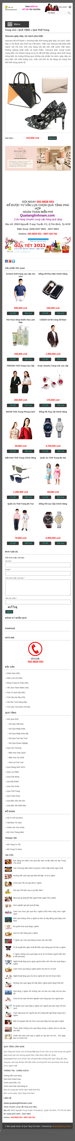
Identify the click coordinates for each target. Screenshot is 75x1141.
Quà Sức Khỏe (12, 786)
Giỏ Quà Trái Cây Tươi (17, 738)
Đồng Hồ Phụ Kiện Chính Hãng (52, 274)
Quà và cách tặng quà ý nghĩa (25, 933)
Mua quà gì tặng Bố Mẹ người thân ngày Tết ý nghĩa (34, 898)
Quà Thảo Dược (12, 796)
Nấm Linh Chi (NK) (13, 678)
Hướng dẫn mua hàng (13, 1076)
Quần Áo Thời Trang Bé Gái (53, 458)
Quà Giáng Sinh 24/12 (15, 767)
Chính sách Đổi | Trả (12, 1083)
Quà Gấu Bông (12, 777)
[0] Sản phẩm (61, 7)
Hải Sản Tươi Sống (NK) (16, 702)
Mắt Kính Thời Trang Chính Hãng (20, 458)
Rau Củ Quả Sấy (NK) (15, 692)
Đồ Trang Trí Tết (12, 844)
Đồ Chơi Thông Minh (14, 832)
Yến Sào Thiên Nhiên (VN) (17, 688)
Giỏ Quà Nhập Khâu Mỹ (18, 733)
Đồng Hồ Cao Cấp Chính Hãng (53, 504)
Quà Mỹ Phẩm (12, 781)
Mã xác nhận (11, 598)
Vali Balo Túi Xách (13, 823)
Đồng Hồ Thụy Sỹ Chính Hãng (53, 412)
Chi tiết (13, 313)
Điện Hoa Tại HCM (16, 757)
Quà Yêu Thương (13, 748)
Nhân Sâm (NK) (12, 673)
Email (8, 569)
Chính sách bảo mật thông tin (15, 1086)
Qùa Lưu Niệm (12, 772)
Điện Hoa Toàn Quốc (17, 753)
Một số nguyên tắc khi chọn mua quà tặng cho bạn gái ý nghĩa (38, 1021)
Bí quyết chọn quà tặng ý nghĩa (26, 926)
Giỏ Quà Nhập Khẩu (16, 729)
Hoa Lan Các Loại (15, 762)
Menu (17, 24)
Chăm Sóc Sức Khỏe (14, 827)
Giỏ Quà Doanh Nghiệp (18, 743)
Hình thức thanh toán (12, 1079)
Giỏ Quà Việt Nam (16, 724)
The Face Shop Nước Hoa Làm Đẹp (20, 321)
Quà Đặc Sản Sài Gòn (15, 801)
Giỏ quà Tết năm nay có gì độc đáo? (28, 890)
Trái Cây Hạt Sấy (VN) (15, 697)
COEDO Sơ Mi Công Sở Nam (53, 320)
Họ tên (8, 561)
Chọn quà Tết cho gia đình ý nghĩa (27, 883)
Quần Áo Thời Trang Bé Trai (20, 504)
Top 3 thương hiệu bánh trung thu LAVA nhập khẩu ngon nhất (38, 868)
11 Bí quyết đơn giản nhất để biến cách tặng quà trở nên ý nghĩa (39, 947)
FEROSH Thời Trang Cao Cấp (20, 366)
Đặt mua (52, 138)
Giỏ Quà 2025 (12, 719)
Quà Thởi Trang (12, 791)
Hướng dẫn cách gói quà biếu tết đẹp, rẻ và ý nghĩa (34, 875)
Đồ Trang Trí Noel (13, 849)
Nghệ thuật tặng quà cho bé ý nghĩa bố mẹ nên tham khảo (37, 976)
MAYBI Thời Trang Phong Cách (20, 412)
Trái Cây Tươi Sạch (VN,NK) (17, 707)
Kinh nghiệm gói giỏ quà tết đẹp (26, 905)
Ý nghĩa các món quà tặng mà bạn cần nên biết (32, 940)
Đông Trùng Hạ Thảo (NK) (16, 683)
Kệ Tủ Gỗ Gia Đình (14, 818)
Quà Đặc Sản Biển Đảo (15, 805)
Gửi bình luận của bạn (15, 578)
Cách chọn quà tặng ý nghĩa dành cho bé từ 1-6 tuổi (34, 969)
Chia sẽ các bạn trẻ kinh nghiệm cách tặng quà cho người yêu (38, 998)
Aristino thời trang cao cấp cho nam (20, 275)
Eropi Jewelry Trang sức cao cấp (53, 366)
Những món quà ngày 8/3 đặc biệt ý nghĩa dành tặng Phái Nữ (38, 983)
